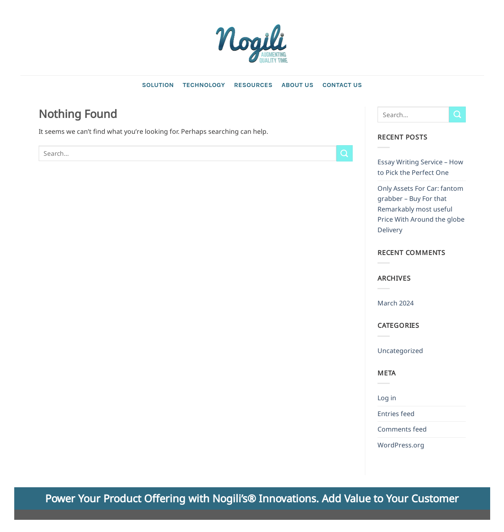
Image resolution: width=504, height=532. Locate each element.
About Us (297, 85)
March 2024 (395, 303)
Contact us (342, 85)
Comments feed (402, 429)
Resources (253, 85)
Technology (204, 85)
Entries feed (396, 413)
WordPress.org (400, 444)
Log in (386, 397)
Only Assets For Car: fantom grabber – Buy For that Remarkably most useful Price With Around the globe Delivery (421, 209)
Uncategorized (400, 350)
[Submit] (344, 153)
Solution (158, 85)
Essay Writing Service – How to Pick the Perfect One (420, 167)
